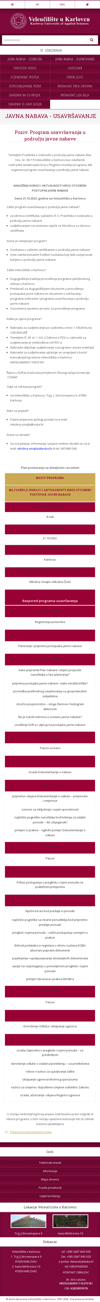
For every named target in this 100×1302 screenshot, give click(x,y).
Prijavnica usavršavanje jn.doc (31, 1132)
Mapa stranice (50, 1179)
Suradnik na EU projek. (25, 95)
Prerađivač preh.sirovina (75, 86)
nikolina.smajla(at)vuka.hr (34, 448)
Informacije (50, 1171)
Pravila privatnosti (50, 1188)
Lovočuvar (75, 68)
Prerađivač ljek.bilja (75, 95)
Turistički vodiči (25, 68)
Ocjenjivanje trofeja (25, 77)
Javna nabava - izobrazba (25, 59)
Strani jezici (75, 77)
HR (37, 4)
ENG (62, 4)
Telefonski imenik (50, 1163)
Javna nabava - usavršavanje (75, 59)
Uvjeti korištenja (50, 1196)
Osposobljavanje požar (25, 86)
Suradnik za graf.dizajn (25, 104)
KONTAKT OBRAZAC (76, 1272)
